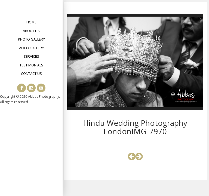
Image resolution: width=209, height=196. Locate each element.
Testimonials (31, 65)
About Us (31, 30)
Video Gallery (31, 47)
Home (31, 22)
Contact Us (31, 73)
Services (31, 56)
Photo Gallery (31, 39)
